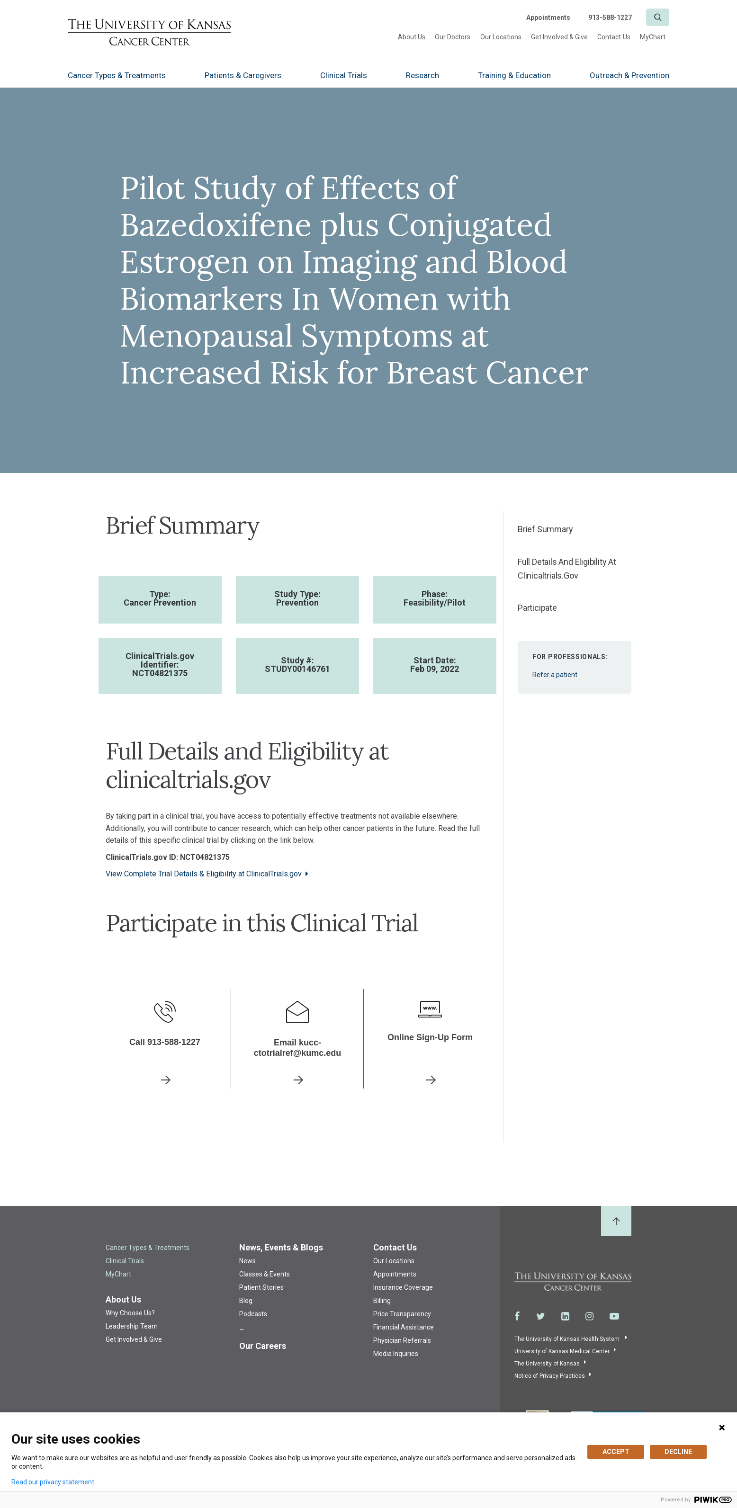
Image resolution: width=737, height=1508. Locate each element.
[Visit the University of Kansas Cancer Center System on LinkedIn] (565, 1315)
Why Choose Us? (130, 1311)
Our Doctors (453, 37)
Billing (382, 1299)
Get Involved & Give (559, 37)
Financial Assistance (403, 1326)
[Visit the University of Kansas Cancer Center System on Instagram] (589, 1315)
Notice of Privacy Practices (549, 1375)
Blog (245, 1299)
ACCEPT (615, 1451)
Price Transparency (402, 1312)
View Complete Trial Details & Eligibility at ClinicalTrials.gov (204, 873)
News (247, 1259)
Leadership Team (132, 1325)
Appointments (548, 17)
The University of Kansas (547, 1362)
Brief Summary (545, 529)
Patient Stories (261, 1286)
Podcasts (253, 1312)
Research (422, 75)
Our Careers (262, 1344)
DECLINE (678, 1451)
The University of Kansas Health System (567, 1338)
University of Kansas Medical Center (562, 1350)
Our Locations (501, 37)
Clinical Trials (343, 75)
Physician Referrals (402, 1339)
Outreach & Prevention (629, 75)
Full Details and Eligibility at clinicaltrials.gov (567, 568)
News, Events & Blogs (281, 1246)
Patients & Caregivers (243, 75)
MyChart (652, 37)
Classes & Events (264, 1272)
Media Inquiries (395, 1352)
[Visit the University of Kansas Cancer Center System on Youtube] (614, 1315)
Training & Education (514, 75)
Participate (537, 608)
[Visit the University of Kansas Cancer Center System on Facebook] (517, 1315)
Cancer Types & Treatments (117, 75)
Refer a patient (574, 661)
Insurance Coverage (403, 1286)
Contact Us (613, 37)
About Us (411, 37)
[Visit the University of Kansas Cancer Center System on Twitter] (540, 1315)
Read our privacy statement (52, 1482)
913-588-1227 (610, 17)
